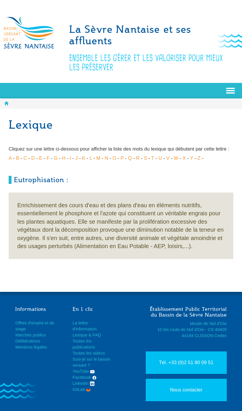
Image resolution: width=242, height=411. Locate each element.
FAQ (96, 335)
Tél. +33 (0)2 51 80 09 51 (186, 362)
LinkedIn (84, 383)
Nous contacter (186, 390)
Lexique (80, 335)
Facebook (85, 377)
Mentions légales (31, 347)
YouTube (84, 371)
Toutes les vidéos (89, 353)
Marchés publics (30, 335)
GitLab (81, 389)
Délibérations (27, 341)
